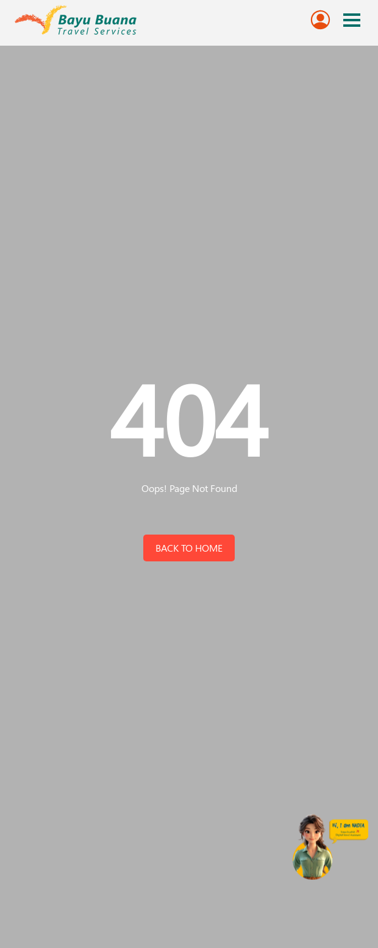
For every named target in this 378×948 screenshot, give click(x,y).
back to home (189, 547)
